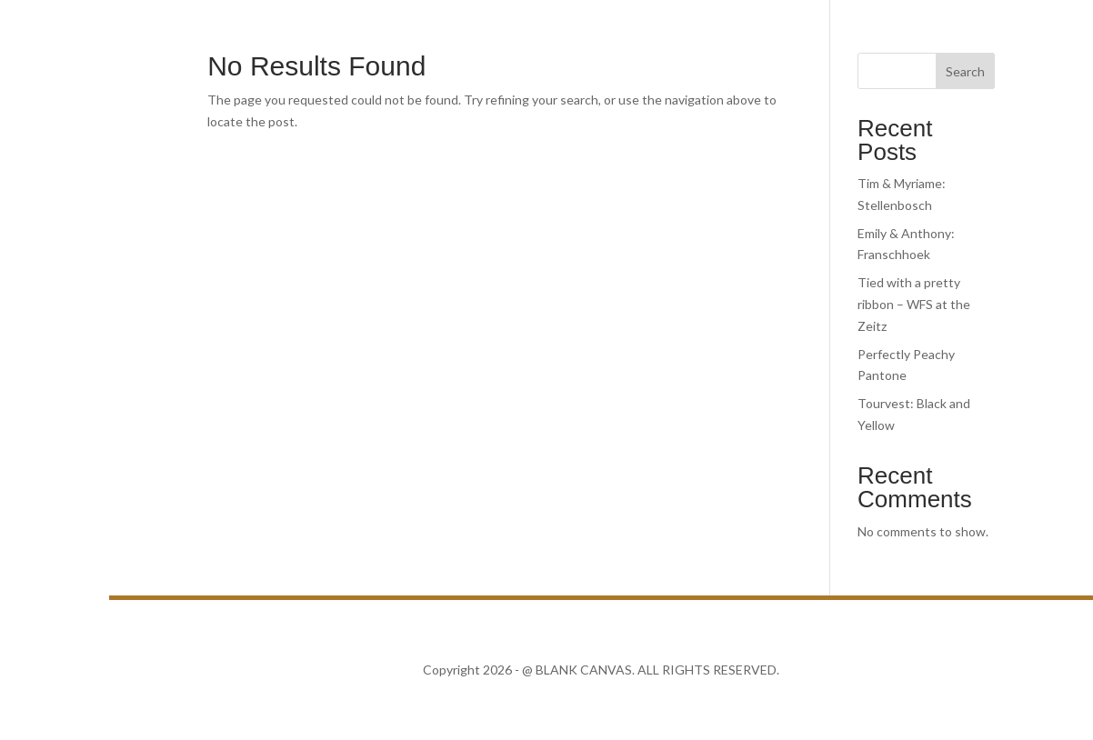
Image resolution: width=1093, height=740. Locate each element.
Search (965, 71)
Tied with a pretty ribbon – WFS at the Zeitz (913, 304)
